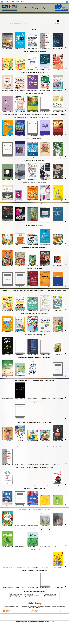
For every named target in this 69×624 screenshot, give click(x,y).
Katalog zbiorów (34, 15)
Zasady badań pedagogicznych (14, 595)
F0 (57, 1)
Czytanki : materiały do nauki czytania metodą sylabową (35, 595)
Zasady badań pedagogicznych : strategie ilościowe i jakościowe (19, 594)
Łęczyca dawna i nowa (30, 594)
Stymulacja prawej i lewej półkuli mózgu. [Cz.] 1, (34, 596)
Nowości (6, 1)
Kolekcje (24, 23)
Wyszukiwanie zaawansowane (16, 23)
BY (54, 1)
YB (51, 1)
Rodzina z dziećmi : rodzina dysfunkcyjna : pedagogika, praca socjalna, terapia (55, 595)
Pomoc (17, 1)
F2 (62, 1)
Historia (12, 1)
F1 (59, 1)
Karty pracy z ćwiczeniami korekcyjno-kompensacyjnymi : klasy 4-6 (53, 596)
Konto (22, 1)
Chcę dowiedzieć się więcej (28, 622)
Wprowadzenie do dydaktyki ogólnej (15, 596)
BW (48, 1)
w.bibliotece (33, 606)
